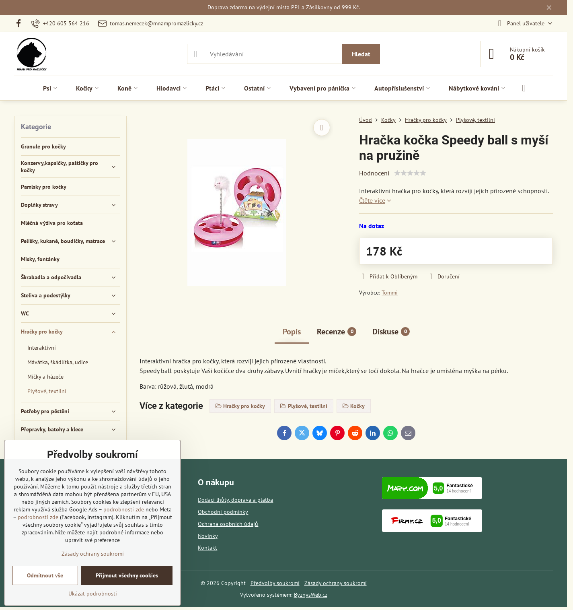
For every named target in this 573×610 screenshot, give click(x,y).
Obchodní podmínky (223, 511)
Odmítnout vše (45, 575)
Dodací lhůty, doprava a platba (235, 499)
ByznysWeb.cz (310, 594)
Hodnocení (374, 173)
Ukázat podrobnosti (92, 593)
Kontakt (207, 547)
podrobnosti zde (123, 509)
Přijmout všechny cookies (127, 575)
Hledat (361, 54)
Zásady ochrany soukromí (335, 583)
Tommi (390, 292)
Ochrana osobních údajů (228, 524)
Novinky (208, 536)
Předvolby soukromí (275, 583)
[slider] (410, 173)
